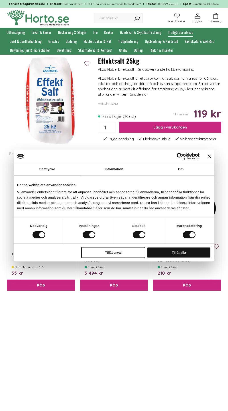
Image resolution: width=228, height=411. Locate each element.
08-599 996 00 (168, 4)
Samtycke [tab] (47, 169)
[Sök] (137, 18)
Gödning (71, 41)
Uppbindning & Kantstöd (161, 41)
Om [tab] (180, 169)
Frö (95, 32)
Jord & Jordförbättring (26, 41)
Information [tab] (114, 169)
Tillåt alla (179, 252)
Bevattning (64, 50)
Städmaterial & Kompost (95, 50)
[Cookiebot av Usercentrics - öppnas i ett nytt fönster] (180, 156)
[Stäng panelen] (209, 156)
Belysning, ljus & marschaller (30, 50)
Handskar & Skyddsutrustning (140, 32)
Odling (138, 50)
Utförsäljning (16, 32)
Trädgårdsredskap (180, 32)
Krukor (108, 32)
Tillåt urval (113, 252)
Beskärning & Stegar (72, 32)
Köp (41, 285)
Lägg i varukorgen (170, 127)
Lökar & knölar (41, 32)
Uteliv (123, 50)
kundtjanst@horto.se (206, 4)
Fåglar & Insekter (161, 50)
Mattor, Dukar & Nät (97, 41)
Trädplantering (128, 41)
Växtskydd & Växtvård (199, 41)
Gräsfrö (53, 41)
